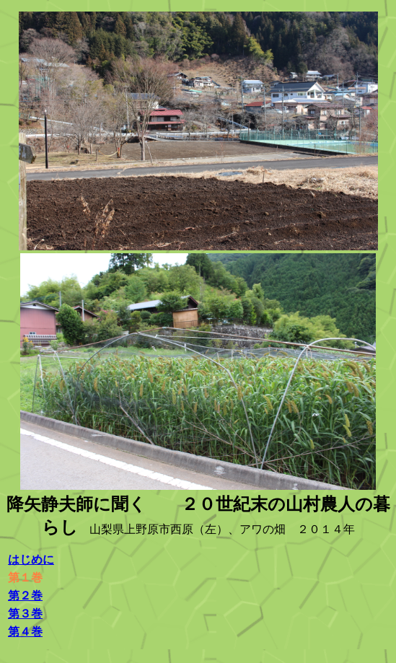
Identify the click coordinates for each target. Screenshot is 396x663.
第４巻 (25, 631)
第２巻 (25, 595)
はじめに (31, 559)
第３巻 (25, 613)
